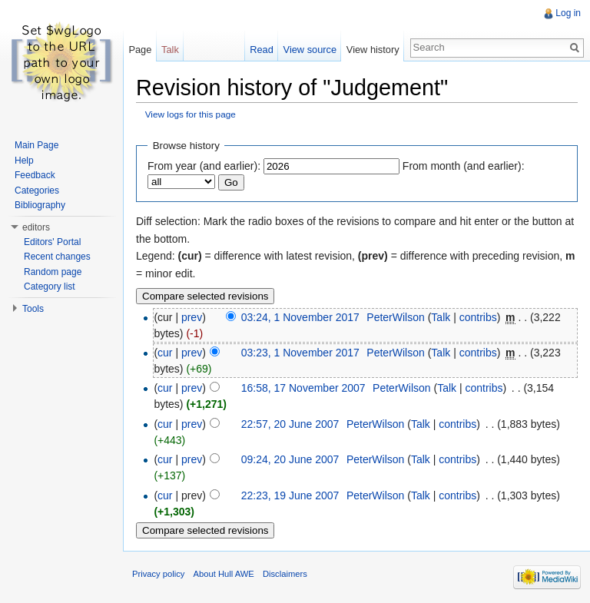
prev (191, 317)
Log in (568, 13)
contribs (478, 317)
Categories (37, 190)
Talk (440, 317)
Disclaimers (285, 573)
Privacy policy (158, 573)
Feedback (35, 175)
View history (372, 49)
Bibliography (40, 205)
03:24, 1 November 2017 (300, 317)
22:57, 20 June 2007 (290, 424)
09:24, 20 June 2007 (290, 459)
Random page (52, 272)
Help (24, 160)
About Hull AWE (224, 573)
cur (164, 352)
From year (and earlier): (204, 166)
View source (309, 49)
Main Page (36, 145)
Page (139, 49)
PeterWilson (395, 317)
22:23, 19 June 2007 (290, 495)
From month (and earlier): (464, 166)
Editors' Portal (52, 242)
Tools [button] (33, 308)
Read (261, 49)
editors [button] (36, 227)
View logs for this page (190, 114)
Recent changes (57, 256)
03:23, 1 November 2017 (300, 352)
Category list (49, 286)
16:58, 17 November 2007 (303, 388)
